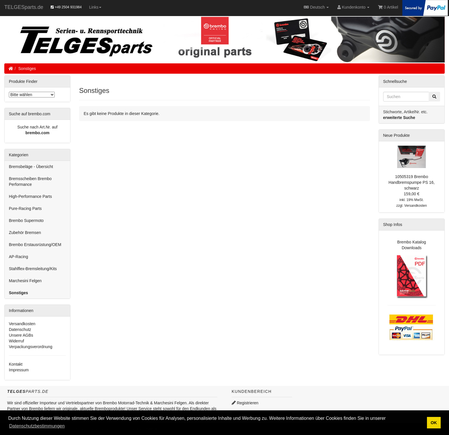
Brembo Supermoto (26, 220)
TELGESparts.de (23, 7)
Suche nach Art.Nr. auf (37, 127)
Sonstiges (27, 68)
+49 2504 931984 (66, 7)
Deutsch (316, 7)
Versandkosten (22, 323)
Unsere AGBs (21, 335)
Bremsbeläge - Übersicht (31, 166)
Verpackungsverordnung (30, 346)
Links (95, 7)
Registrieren (245, 403)
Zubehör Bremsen (25, 232)
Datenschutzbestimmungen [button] (37, 426)
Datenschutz (20, 329)
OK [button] (434, 422)
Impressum (19, 370)
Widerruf (16, 341)
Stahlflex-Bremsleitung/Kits (33, 268)
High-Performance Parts (30, 196)
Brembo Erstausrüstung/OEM (35, 244)
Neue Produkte (396, 135)
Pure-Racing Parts (25, 208)
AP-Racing (18, 256)
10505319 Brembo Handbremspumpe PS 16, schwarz (412, 182)
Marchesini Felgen (25, 280)
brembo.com (37, 132)
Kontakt (15, 364)
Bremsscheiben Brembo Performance (30, 181)
